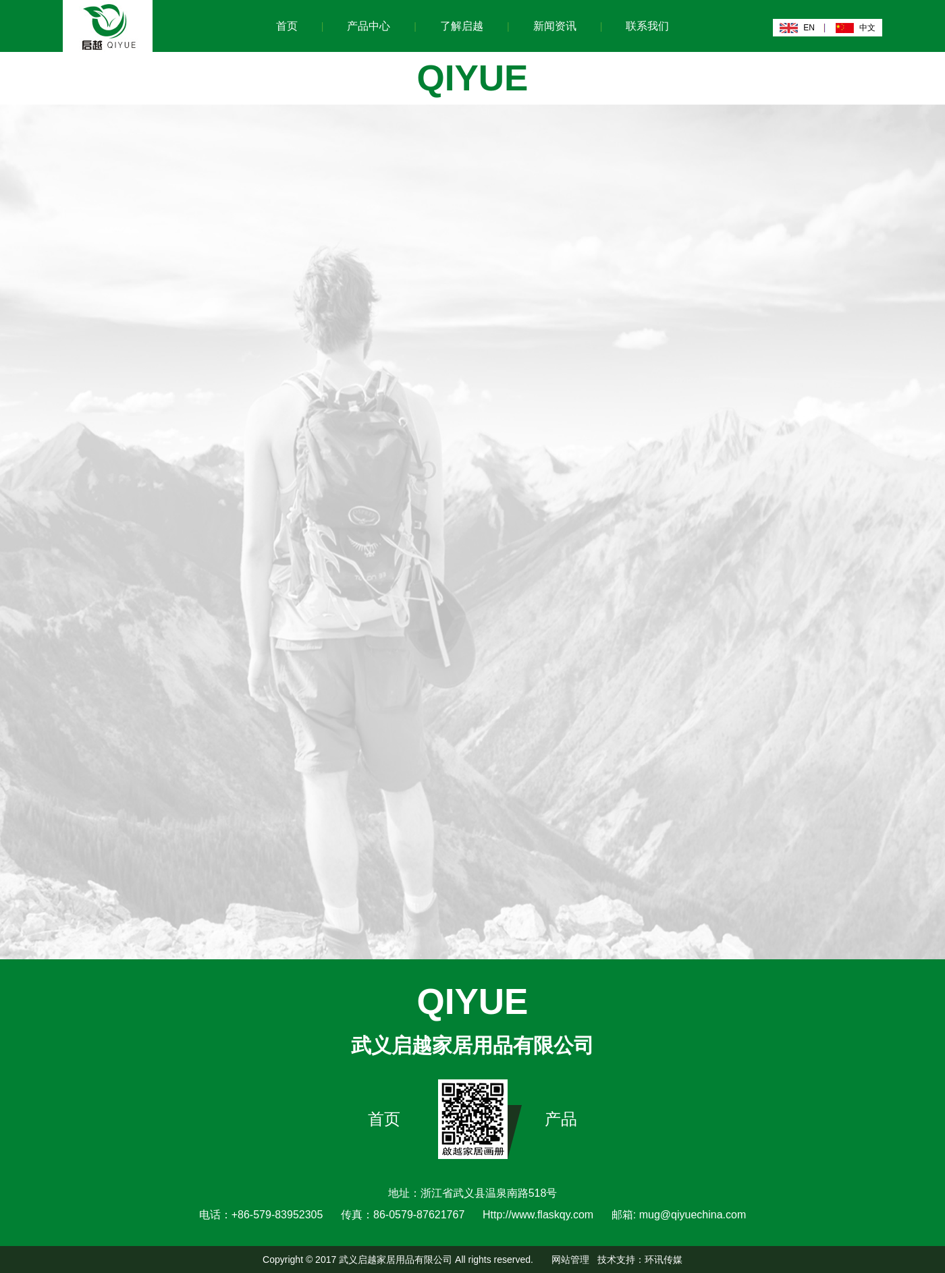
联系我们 (647, 26)
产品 (561, 1119)
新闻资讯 (554, 26)
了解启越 (461, 26)
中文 (867, 27)
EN (809, 27)
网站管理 (570, 1259)
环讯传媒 (663, 1259)
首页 (287, 26)
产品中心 (368, 26)
